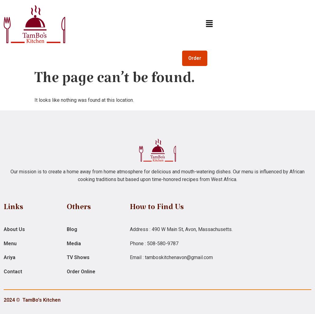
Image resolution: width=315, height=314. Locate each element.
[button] (209, 24)
